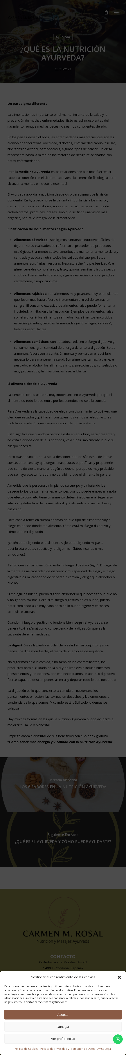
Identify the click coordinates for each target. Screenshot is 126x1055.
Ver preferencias (63, 1039)
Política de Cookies (26, 1049)
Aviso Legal (104, 1049)
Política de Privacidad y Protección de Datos (67, 1049)
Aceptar (63, 1014)
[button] (119, 977)
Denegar (63, 1026)
